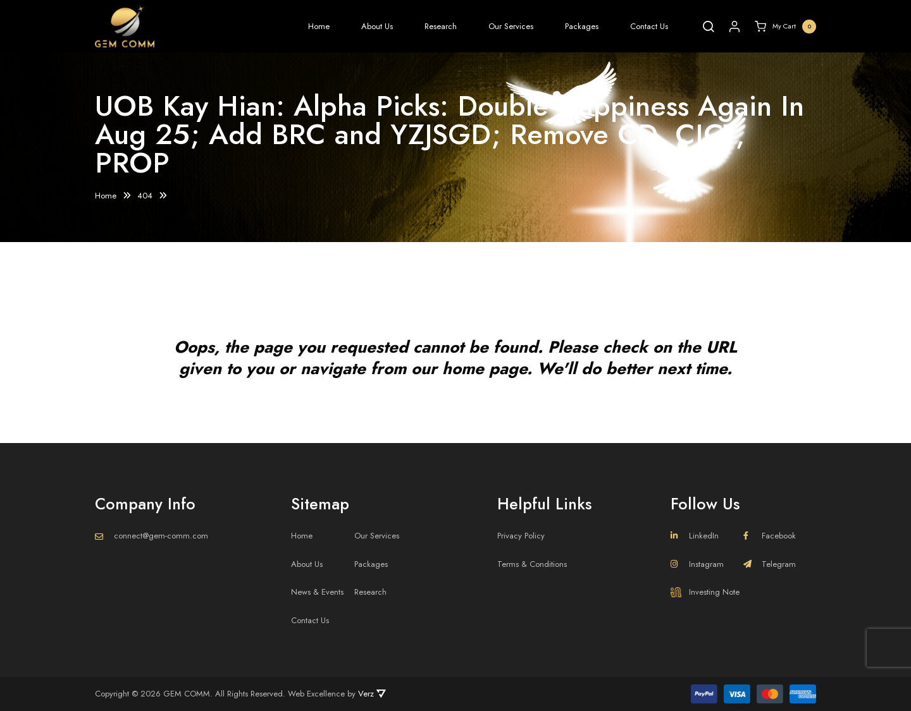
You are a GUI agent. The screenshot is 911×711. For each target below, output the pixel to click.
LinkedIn (695, 536)
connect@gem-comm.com (161, 536)
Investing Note (705, 592)
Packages (581, 26)
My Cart (785, 26)
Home (319, 26)
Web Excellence (316, 694)
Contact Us (649, 26)
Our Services (510, 26)
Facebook (769, 536)
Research (441, 26)
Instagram (697, 564)
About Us (377, 26)
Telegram (769, 564)
